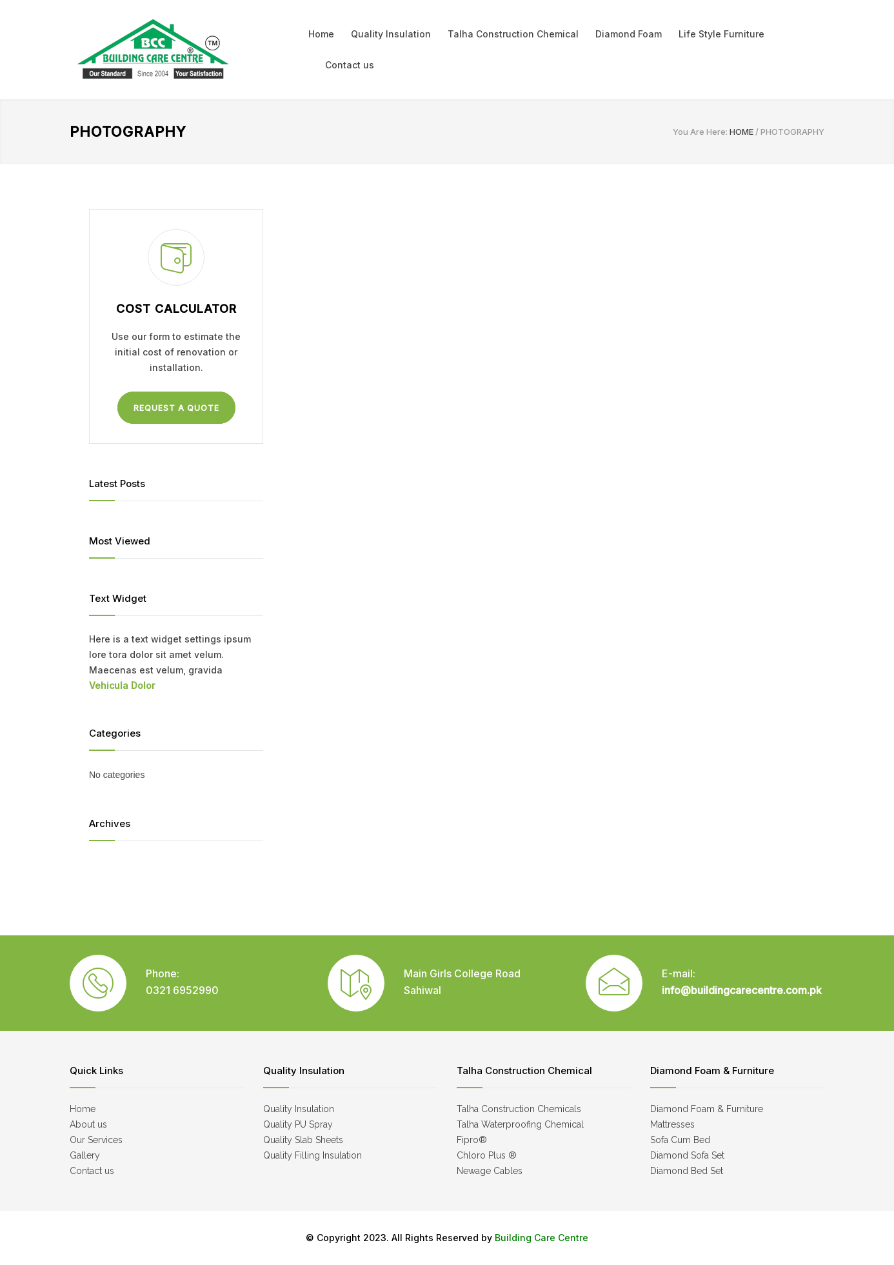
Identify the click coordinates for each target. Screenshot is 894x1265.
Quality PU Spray (298, 1124)
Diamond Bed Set (686, 1171)
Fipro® (472, 1140)
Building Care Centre (540, 1237)
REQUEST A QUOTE (176, 408)
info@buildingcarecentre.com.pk (742, 990)
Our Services (96, 1140)
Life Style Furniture (721, 33)
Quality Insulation (391, 33)
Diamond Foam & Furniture (706, 1109)
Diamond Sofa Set (687, 1155)
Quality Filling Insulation (312, 1155)
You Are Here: (700, 131)
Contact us (349, 64)
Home (321, 33)
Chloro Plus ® (487, 1155)
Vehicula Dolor (122, 685)
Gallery (85, 1155)
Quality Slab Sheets (303, 1140)
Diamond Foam (628, 33)
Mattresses (672, 1124)
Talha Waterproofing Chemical (520, 1124)
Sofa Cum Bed (680, 1140)
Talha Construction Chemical (513, 33)
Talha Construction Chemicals (519, 1109)
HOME (741, 131)
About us (88, 1124)
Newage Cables (489, 1171)
